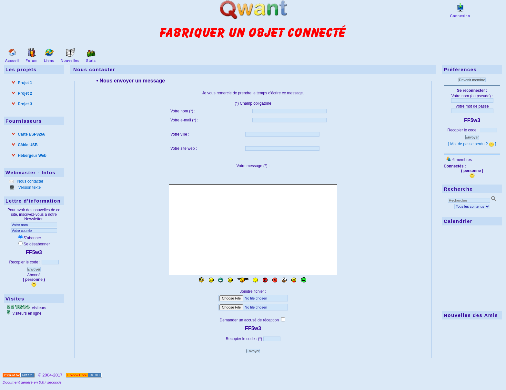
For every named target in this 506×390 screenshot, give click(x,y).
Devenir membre (472, 80)
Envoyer (33, 269)
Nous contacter (29, 181)
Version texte (29, 187)
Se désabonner (34, 244)
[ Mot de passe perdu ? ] (472, 144)
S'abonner (29, 238)
